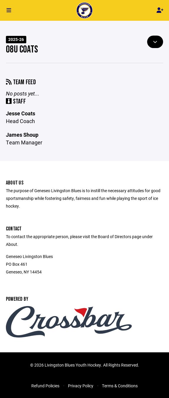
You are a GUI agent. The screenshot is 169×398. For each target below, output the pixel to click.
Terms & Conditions (120, 386)
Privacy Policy (80, 386)
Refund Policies (45, 386)
